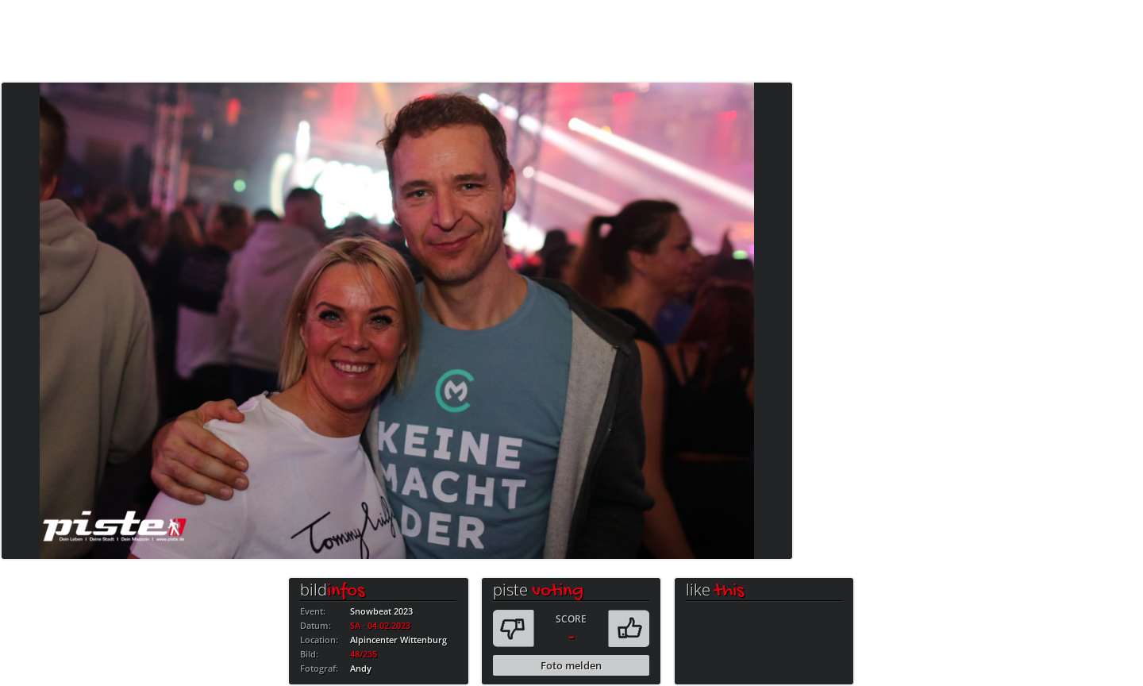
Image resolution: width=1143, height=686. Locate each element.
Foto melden (571, 665)
